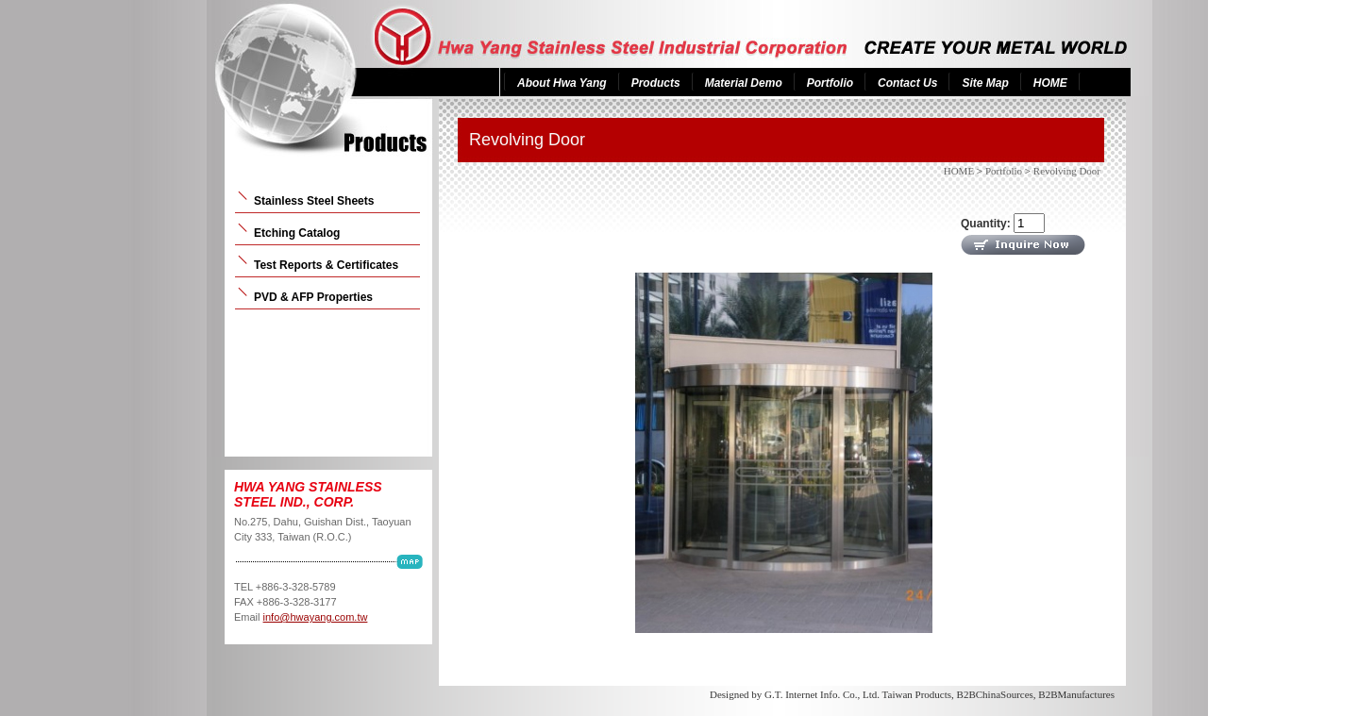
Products (655, 83)
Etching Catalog (297, 233)
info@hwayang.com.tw (315, 617)
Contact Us (907, 83)
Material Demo (743, 83)
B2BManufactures (1076, 694)
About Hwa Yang (562, 83)
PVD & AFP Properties (313, 297)
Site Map (985, 83)
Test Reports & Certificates (326, 265)
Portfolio (830, 83)
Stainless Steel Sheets (314, 201)
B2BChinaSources (995, 694)
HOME (1050, 83)
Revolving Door (1066, 170)
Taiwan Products (916, 694)
